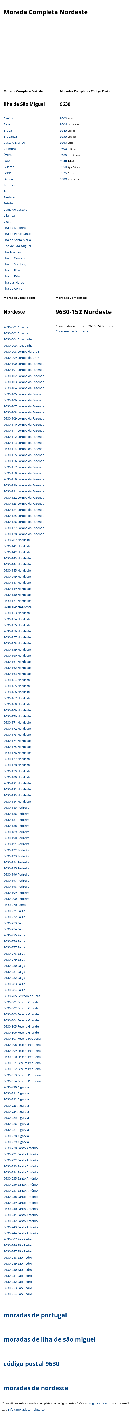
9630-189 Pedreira (17, 832)
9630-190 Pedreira (17, 838)
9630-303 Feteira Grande (21, 1014)
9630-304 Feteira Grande (21, 1020)
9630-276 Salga (14, 941)
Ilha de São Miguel (17, 246)
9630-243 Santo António (21, 1227)
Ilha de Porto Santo (17, 234)
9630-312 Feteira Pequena (22, 1069)
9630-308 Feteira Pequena (22, 1045)
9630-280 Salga (14, 965)
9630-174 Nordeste (17, 741)
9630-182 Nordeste (17, 789)
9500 (63, 118)
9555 (63, 136)
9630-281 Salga (14, 972)
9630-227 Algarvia (16, 1130)
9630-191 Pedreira (17, 844)
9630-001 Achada (16, 327)
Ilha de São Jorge (15, 264)
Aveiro (8, 118)
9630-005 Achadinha (18, 345)
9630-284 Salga (14, 990)
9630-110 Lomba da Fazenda (24, 424)
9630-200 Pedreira (17, 899)
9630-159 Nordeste (17, 649)
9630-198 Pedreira (17, 886)
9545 (63, 130)
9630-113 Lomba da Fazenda (24, 443)
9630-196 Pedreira (17, 874)
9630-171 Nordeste (17, 722)
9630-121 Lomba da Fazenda (24, 491)
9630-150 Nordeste (17, 595)
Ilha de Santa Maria (17, 240)
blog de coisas (98, 1403)
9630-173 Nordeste (17, 734)
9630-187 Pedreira (17, 820)
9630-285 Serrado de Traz (22, 996)
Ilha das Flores (14, 282)
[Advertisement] (65, 54)
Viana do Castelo (15, 209)
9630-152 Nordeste (18, 607)
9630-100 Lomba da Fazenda (24, 364)
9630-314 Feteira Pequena (22, 1081)
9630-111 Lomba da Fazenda (24, 430)
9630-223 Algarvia (16, 1105)
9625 (63, 155)
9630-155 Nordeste (17, 625)
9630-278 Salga (14, 953)
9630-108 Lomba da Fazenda (24, 412)
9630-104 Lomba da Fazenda (24, 388)
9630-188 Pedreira (17, 826)
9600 (63, 149)
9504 (63, 124)
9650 (63, 167)
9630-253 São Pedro (18, 1288)
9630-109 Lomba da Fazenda (24, 418)
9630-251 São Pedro (18, 1276)
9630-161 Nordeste (17, 661)
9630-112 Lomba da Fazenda (24, 437)
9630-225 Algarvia (16, 1117)
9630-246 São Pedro (18, 1245)
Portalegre (11, 185)
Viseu (7, 221)
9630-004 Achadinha (18, 339)
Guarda (9, 167)
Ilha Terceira (12, 252)
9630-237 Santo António (21, 1190)
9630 (63, 161)
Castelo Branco (14, 142)
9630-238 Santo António (21, 1197)
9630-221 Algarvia (16, 1093)
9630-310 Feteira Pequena (22, 1057)
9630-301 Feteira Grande (21, 1002)
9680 (63, 179)
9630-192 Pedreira (17, 850)
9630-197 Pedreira (17, 880)
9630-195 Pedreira (17, 868)
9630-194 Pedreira (17, 862)
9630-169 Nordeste (17, 710)
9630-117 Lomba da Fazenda (24, 467)
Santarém (10, 197)
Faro (7, 161)
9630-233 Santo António (21, 1166)
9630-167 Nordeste (17, 698)
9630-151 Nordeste (17, 601)
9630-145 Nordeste (17, 570)
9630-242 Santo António (21, 1221)
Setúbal (9, 203)
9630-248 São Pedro (18, 1257)
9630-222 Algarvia (16, 1099)
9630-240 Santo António (21, 1209)
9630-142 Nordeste (17, 552)
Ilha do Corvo (13, 288)
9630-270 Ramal (15, 905)
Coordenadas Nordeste (72, 331)
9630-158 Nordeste (17, 643)
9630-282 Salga (14, 978)
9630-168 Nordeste (17, 704)
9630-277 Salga (14, 947)
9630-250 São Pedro (18, 1269)
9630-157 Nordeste (17, 637)
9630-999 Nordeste (17, 576)
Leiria (7, 173)
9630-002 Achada (16, 333)
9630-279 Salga (14, 959)
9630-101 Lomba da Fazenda (24, 370)
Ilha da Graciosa (15, 258)
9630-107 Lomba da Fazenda (24, 406)
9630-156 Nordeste (17, 631)
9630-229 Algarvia (16, 1142)
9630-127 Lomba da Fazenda (24, 528)
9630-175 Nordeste (17, 747)
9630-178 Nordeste (17, 765)
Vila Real (10, 215)
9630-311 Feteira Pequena (22, 1063)
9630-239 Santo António (21, 1203)
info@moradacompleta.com (28, 1409)
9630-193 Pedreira (17, 856)
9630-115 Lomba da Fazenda (24, 455)
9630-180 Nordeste (17, 777)
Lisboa (8, 179)
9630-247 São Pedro (18, 1251)
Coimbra (10, 149)
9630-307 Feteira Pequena (22, 1038)
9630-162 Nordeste (17, 668)
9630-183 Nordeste (17, 795)
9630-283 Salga (14, 984)
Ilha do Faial (12, 276)
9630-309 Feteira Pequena (22, 1051)
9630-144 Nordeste (17, 564)
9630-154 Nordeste (17, 619)
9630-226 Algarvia (16, 1124)
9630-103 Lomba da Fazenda (24, 382)
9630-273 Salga (14, 923)
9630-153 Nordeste (17, 613)
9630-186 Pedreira (17, 813)
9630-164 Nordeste (17, 680)
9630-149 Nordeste (17, 589)
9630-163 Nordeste (17, 674)
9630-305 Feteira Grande (21, 1026)
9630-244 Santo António (21, 1233)
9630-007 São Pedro (18, 1239)
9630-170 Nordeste (17, 716)
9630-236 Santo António (21, 1184)
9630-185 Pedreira (17, 807)
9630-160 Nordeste (17, 655)
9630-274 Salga (14, 929)
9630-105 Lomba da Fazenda (24, 394)
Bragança (10, 136)
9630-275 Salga (14, 935)
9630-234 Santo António (21, 1172)
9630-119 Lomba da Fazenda (24, 479)
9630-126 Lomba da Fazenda (24, 522)
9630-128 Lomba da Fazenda (24, 534)
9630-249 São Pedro (18, 1263)
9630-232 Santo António (21, 1160)
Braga (8, 130)
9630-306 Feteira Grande (21, 1032)
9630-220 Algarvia (16, 1087)
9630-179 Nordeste (17, 771)
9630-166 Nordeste (17, 692)
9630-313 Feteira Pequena (22, 1075)
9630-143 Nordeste (17, 558)
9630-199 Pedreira (17, 893)
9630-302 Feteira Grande (21, 1008)
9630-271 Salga (14, 911)
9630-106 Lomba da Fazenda (24, 400)
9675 (63, 173)
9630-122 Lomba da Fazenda (24, 497)
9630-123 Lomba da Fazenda (24, 503)
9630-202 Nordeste (17, 540)
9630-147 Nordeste (17, 582)
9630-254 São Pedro (18, 1294)
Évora (8, 155)
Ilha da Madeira (15, 228)
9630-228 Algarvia (16, 1136)
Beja (7, 124)
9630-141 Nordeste (17, 546)
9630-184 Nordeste (17, 801)
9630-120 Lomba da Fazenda (24, 485)
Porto (8, 191)
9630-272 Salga (14, 917)
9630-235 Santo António (21, 1178)
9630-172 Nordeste (17, 728)
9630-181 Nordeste (17, 783)
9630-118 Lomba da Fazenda (24, 473)
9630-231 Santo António (21, 1154)
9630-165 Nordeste (17, 686)
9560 (63, 142)
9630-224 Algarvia (16, 1111)
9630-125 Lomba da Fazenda (24, 516)
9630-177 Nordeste (17, 759)
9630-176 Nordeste (17, 753)
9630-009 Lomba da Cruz (21, 357)
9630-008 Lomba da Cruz (21, 351)
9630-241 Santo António (21, 1215)
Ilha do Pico (12, 270)
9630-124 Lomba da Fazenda (24, 509)
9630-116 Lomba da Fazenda (24, 461)
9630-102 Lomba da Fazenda (24, 376)
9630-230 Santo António (21, 1148)
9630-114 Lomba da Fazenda (24, 449)
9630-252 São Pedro (18, 1282)
